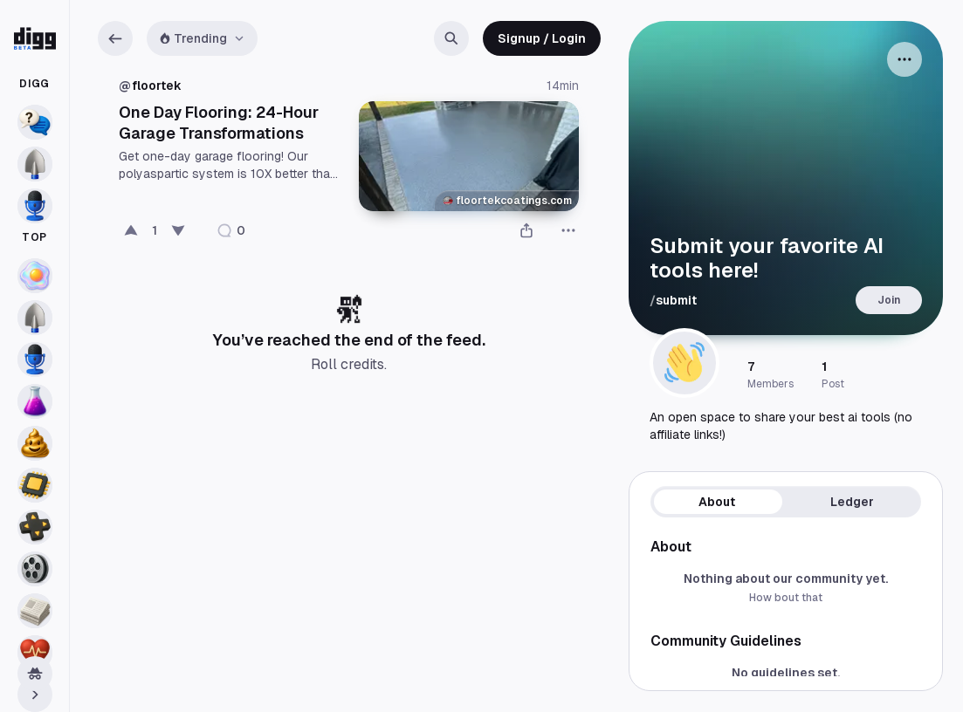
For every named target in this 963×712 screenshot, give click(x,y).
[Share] (526, 230)
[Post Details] (349, 169)
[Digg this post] (131, 230)
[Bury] (178, 230)
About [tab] (716, 502)
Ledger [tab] (852, 502)
